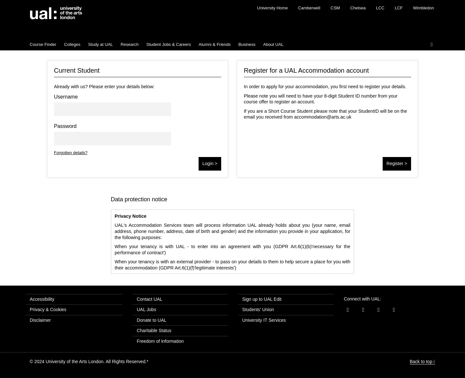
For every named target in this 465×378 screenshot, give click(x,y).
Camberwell (309, 7)
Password (65, 126)
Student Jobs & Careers (168, 44)
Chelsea (358, 7)
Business (246, 44)
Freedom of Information (160, 341)
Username (66, 97)
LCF (399, 7)
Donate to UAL (151, 320)
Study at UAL (100, 44)
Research (130, 44)
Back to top (421, 361)
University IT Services (264, 320)
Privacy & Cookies (48, 309)
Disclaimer (40, 320)
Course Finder (43, 44)
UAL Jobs (146, 309)
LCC (380, 7)
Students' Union (258, 309)
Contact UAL (149, 299)
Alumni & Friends (215, 44)
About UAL (273, 44)
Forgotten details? (71, 152)
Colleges (72, 44)
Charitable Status (154, 330)
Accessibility (42, 299)
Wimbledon (423, 7)
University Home (272, 7)
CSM (335, 7)
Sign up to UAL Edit (262, 299)
